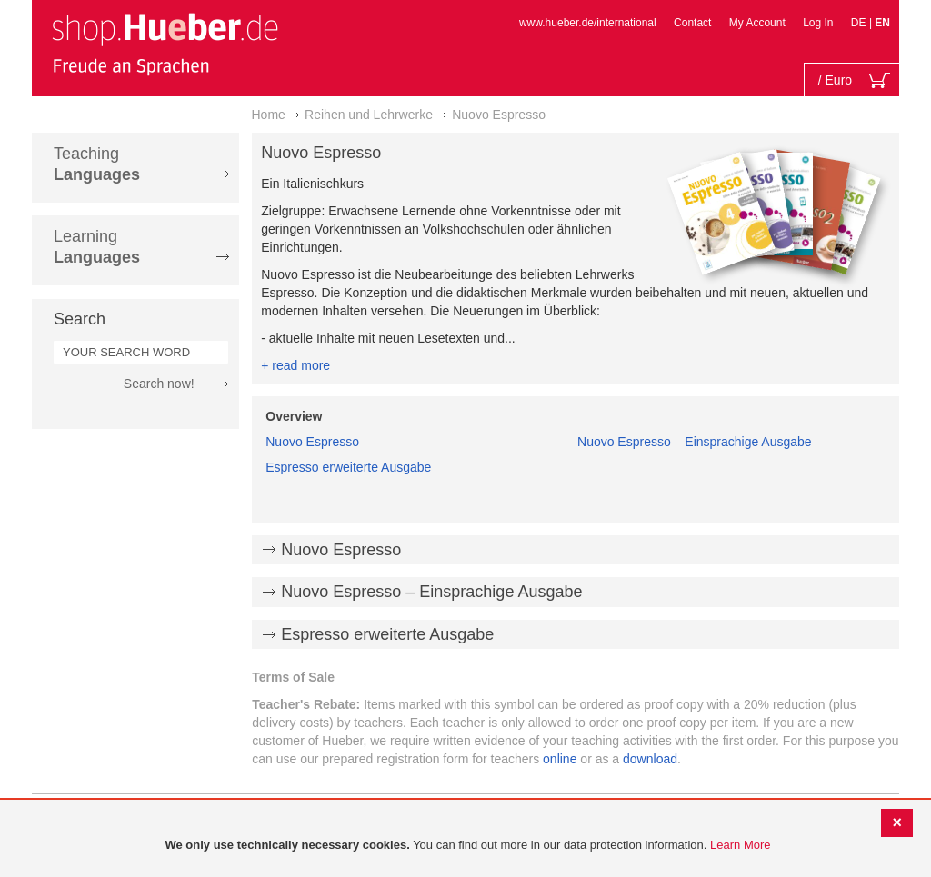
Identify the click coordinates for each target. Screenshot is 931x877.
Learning (97, 246)
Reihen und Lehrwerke (369, 114)
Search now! (159, 383)
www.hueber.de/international (587, 22)
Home (268, 114)
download (650, 759)
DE (860, 22)
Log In (818, 22)
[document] (468, 845)
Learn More (740, 845)
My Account (757, 22)
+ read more (295, 365)
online (559, 759)
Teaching (97, 164)
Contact (692, 22)
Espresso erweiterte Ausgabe (348, 467)
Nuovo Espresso (312, 441)
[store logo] (164, 43)
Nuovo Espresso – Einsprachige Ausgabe (694, 441)
